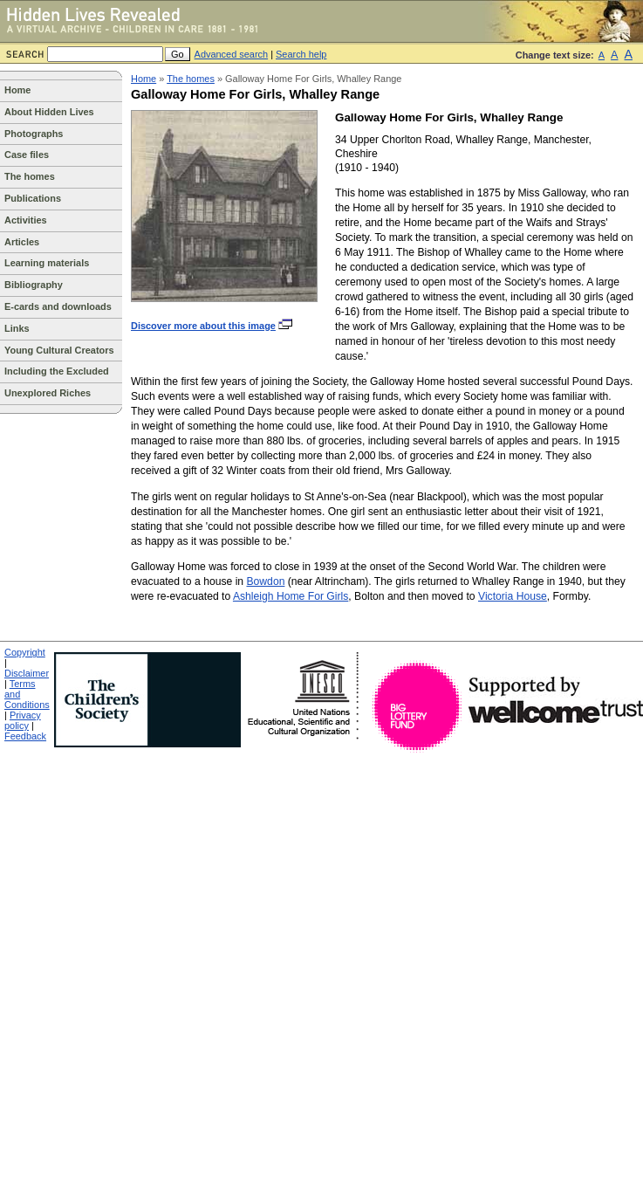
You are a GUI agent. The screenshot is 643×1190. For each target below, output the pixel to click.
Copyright (24, 652)
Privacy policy (22, 720)
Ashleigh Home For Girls (290, 596)
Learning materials (46, 263)
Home (17, 90)
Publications (32, 198)
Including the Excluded (56, 371)
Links (17, 328)
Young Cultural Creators (59, 350)
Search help (301, 54)
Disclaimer (26, 673)
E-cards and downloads (58, 306)
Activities (25, 220)
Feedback (25, 736)
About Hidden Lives (49, 112)
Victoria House (512, 596)
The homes (29, 176)
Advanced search (232, 54)
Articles (21, 242)
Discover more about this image (212, 325)
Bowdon (265, 581)
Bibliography (33, 284)
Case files (26, 154)
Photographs (33, 133)
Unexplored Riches (47, 393)
